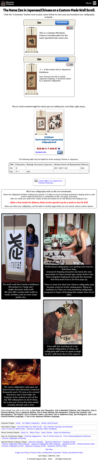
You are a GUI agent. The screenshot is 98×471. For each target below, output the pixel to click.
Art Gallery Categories (31, 423)
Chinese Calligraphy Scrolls (12, 446)
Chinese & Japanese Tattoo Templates (41, 429)
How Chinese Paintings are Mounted (58, 427)
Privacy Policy (35, 453)
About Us (24, 432)
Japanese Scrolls (68, 444)
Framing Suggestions (32, 436)
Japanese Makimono (53, 442)
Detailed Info (40, 152)
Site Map (48, 449)
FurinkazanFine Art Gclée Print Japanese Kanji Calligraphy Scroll (49, 140)
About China (35, 432)
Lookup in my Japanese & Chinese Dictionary (50, 182)
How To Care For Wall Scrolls (13, 429)
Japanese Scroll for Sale (57, 446)
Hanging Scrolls (69, 442)
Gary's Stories (46, 432)
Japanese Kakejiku (35, 442)
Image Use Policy (22, 453)
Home (18, 423)
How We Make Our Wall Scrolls (29, 427)
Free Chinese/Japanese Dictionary (77, 436)
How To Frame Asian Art (52, 436)
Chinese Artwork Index (86, 444)
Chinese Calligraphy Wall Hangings (16, 444)
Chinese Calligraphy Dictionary (14, 438)
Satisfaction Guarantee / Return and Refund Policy (63, 453)
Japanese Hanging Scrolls (35, 446)
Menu (91, 3)
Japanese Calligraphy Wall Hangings (45, 444)
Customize (62, 22)
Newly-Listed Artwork (49, 423)
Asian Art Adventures (62, 432)
